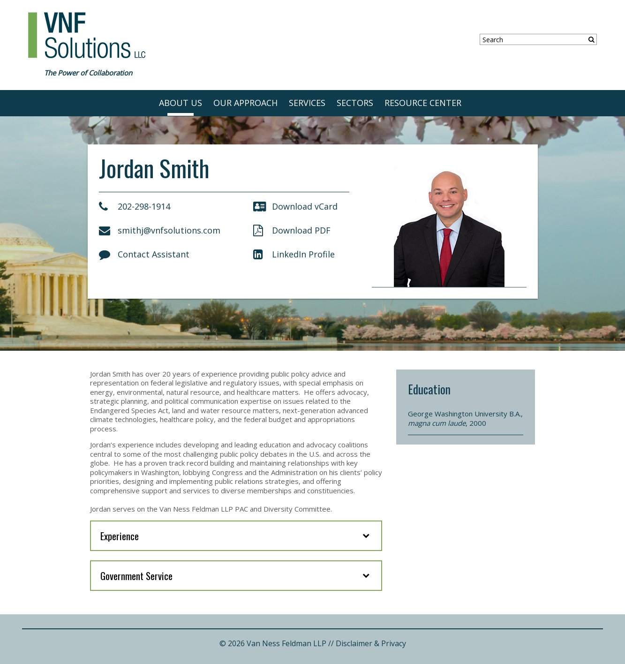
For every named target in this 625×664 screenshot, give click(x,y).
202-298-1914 (134, 206)
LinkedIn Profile (294, 254)
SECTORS (355, 102)
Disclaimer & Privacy (371, 643)
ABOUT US (180, 102)
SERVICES (307, 102)
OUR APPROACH (245, 102)
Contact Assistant (144, 254)
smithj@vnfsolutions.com (159, 230)
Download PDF (292, 230)
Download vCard (295, 206)
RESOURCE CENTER (422, 102)
